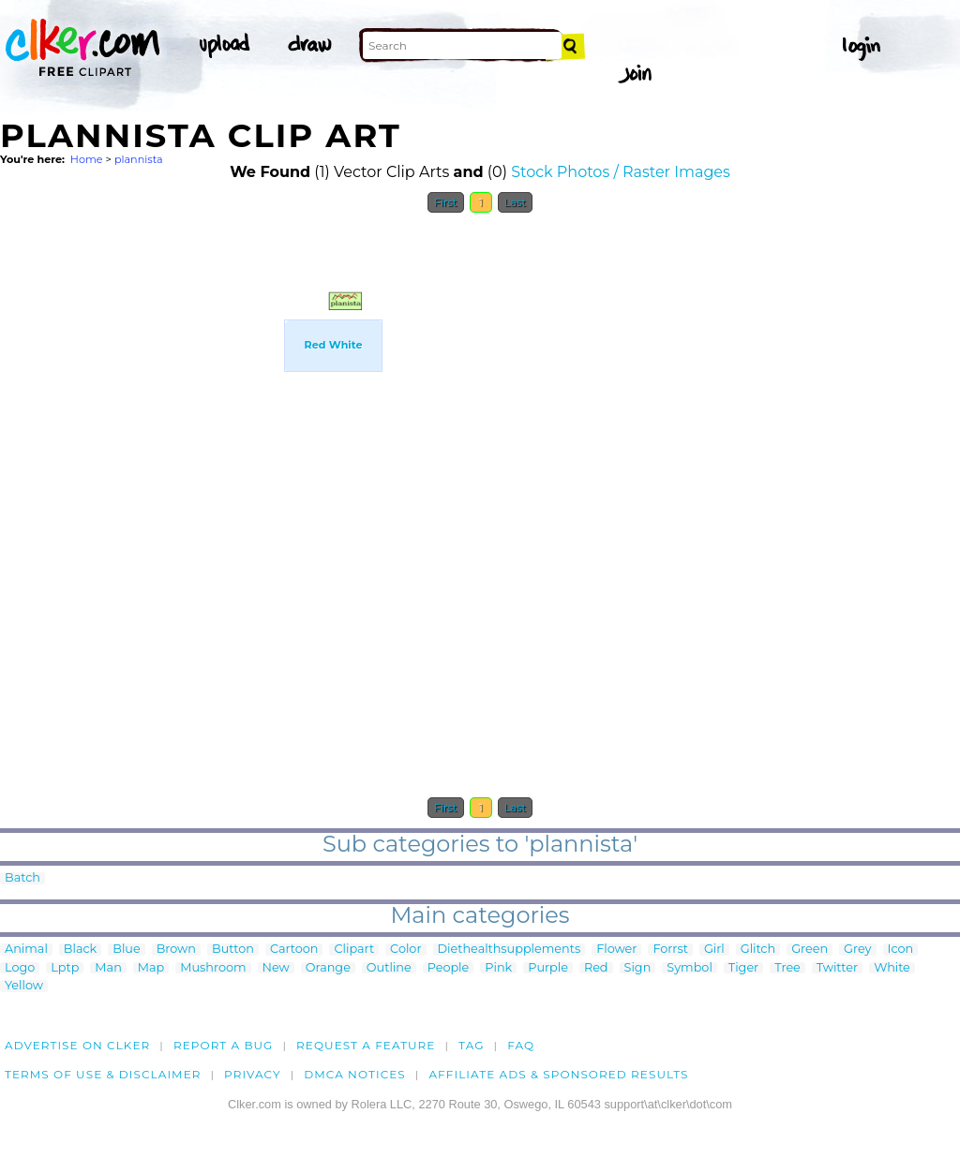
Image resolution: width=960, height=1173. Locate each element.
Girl (714, 949)
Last (515, 202)
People (449, 968)
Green (809, 949)
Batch (22, 878)
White (892, 968)
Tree (787, 968)
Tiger (743, 968)
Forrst (669, 949)
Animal (26, 949)
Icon (901, 949)
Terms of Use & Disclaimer (103, 1074)
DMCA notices (355, 1074)
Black (80, 949)
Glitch (758, 949)
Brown (176, 949)
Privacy (252, 1074)
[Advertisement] (183, 405)
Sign (638, 968)
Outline (389, 968)
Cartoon (294, 949)
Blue (126, 949)
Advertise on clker (77, 1045)
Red (596, 968)
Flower (616, 949)
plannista (138, 159)
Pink (498, 968)
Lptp (65, 968)
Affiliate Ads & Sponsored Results (558, 1074)
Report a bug (223, 1045)
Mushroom (213, 968)
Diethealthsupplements (509, 949)
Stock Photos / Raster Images (620, 172)
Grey (857, 949)
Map (151, 968)
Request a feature (365, 1045)
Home (86, 159)
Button (233, 949)
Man (108, 968)
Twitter (837, 968)
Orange (328, 968)
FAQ (520, 1045)
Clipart (354, 949)
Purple (548, 968)
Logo (20, 968)
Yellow (24, 986)
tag (471, 1045)
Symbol (689, 968)
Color (405, 949)
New (276, 968)
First (446, 202)
